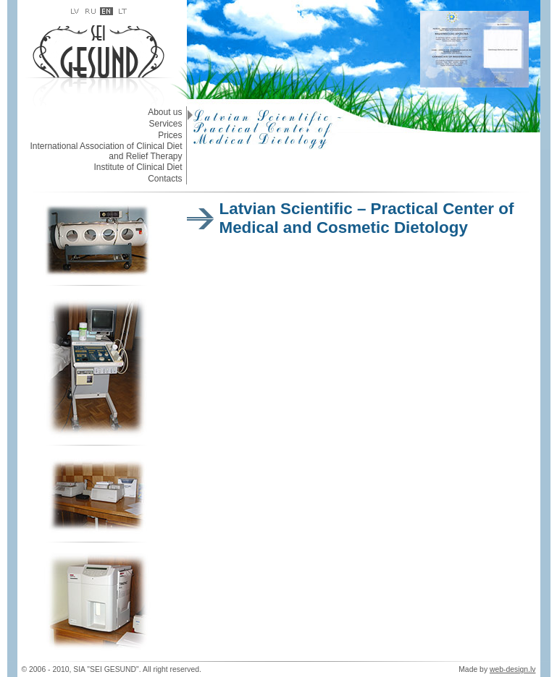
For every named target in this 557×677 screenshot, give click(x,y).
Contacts (165, 179)
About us (165, 112)
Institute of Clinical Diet (137, 167)
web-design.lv (513, 669)
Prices (170, 135)
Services (165, 124)
